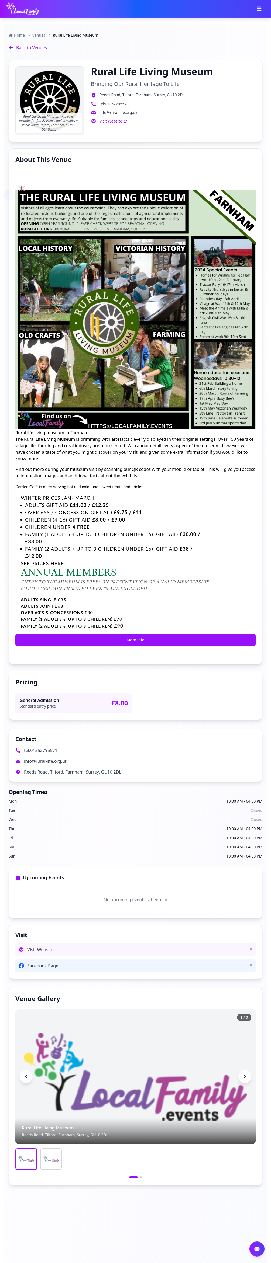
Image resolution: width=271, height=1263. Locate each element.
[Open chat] (257, 1249)
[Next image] (244, 1076)
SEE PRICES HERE (42, 563)
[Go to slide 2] (141, 1177)
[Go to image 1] (26, 1159)
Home (17, 35)
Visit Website (114, 121)
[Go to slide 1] (133, 1177)
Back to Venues (28, 48)
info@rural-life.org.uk (45, 761)
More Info (135, 639)
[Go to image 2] (51, 1159)
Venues (38, 35)
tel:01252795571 (40, 750)
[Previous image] (26, 1076)
